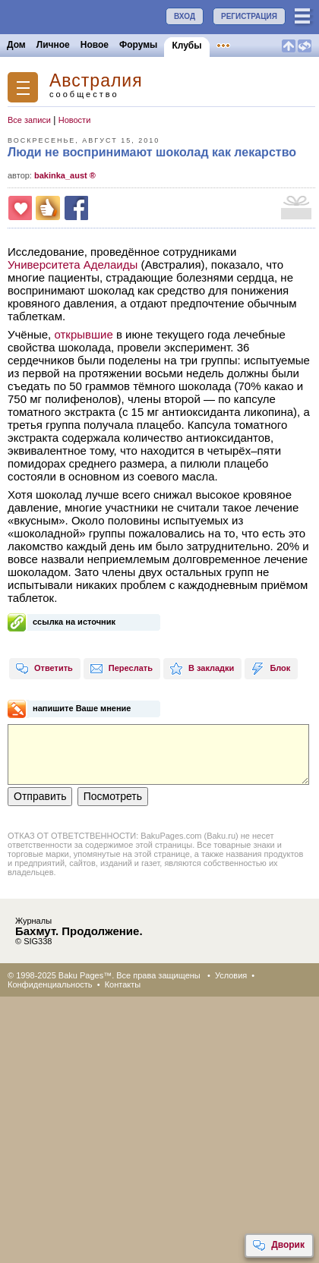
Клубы (186, 45)
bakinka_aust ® (65, 175)
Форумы (138, 44)
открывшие (83, 334)
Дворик (278, 1245)
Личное (53, 44)
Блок (270, 669)
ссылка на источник (74, 621)
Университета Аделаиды (72, 264)
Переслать (121, 669)
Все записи (29, 119)
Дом (16, 44)
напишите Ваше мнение (82, 708)
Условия (231, 975)
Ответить (44, 669)
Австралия (96, 81)
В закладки (201, 669)
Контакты (123, 984)
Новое (95, 44)
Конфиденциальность (50, 984)
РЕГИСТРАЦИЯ (249, 16)
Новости (74, 119)
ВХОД (184, 16)
